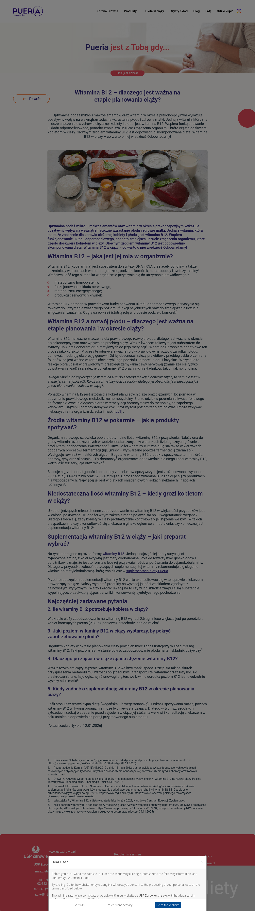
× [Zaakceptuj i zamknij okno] (202, 862)
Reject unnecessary (119, 905)
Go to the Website (167, 905)
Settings (79, 905)
